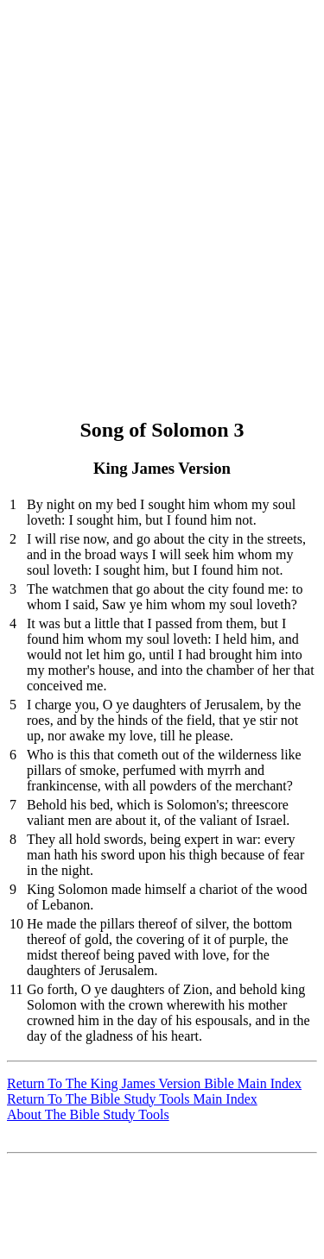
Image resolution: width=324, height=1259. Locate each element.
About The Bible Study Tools (88, 1114)
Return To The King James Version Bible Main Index (154, 1083)
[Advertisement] (162, 168)
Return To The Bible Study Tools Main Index (132, 1099)
